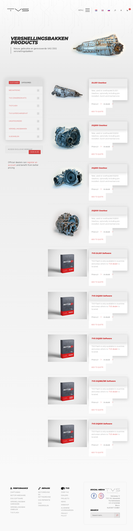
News (63, 502)
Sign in (35, 152)
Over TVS (65, 492)
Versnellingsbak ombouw (17, 508)
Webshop (65, 505)
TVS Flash (24, 106)
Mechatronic (24, 90)
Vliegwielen (24, 136)
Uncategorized (24, 121)
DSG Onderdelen (43, 504)
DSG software (16, 498)
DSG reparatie (44, 500)
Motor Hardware (18, 495)
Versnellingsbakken (24, 129)
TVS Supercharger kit (24, 113)
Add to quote (97, 111)
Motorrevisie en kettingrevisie (44, 494)
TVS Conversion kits (24, 98)
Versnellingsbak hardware (17, 503)
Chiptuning (15, 492)
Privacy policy (64, 514)
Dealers (64, 495)
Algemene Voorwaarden (67, 509)
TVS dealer (113, 264)
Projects (65, 498)
